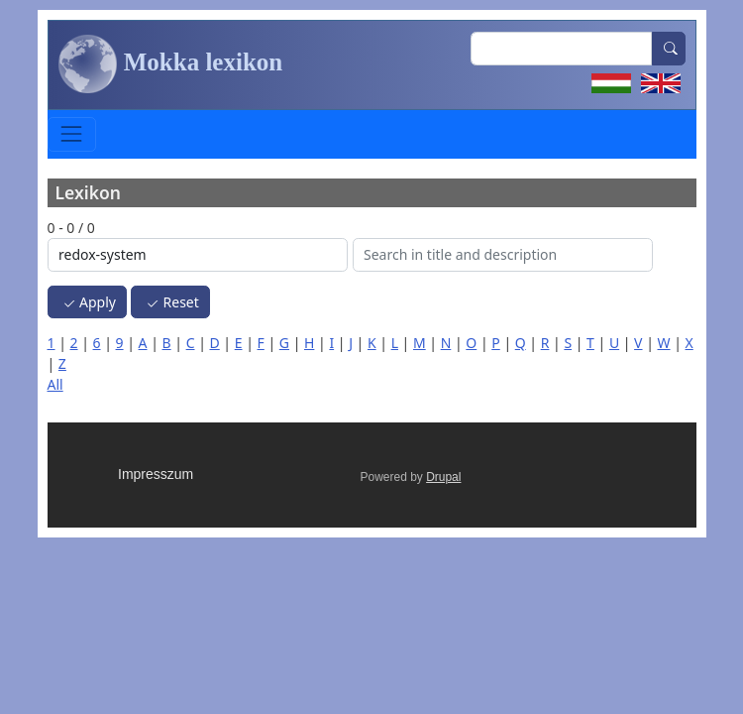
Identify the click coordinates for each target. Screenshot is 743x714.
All (55, 384)
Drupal (443, 477)
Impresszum (155, 474)
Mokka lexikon (170, 64)
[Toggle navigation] (72, 134)
